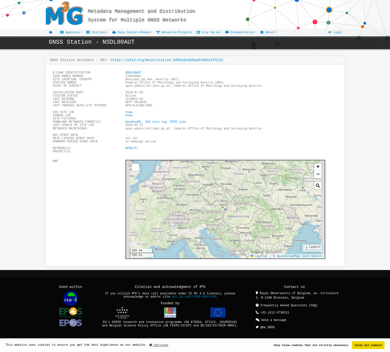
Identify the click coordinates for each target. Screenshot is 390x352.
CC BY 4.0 (197, 293)
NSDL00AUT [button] (133, 73)
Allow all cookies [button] (368, 345)
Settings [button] (158, 345)
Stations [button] (96, 32)
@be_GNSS (265, 326)
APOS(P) (131, 148)
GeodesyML (133, 122)
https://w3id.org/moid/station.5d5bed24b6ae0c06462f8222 (166, 60)
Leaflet (259, 256)
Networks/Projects (174, 32)
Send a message (271, 319)
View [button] (129, 112)
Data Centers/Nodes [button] (131, 32)
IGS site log (155, 122)
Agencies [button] (70, 32)
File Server (208, 32)
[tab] (130, 165)
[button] (318, 167)
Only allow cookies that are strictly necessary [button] (311, 345)
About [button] (267, 32)
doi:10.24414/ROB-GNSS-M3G (194, 297)
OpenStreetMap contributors (300, 256)
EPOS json (178, 122)
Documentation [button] (239, 32)
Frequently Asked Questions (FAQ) (287, 305)
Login (335, 32)
